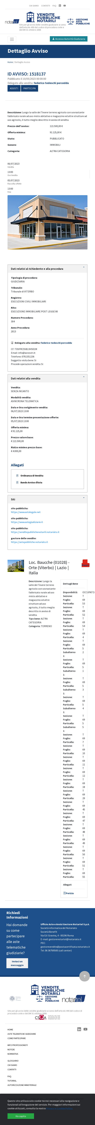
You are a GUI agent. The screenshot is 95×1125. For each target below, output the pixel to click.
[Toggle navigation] (12, 39)
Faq (9, 1076)
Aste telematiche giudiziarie (22, 1033)
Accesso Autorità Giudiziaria (68, 38)
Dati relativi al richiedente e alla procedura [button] (37, 269)
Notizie (11, 1049)
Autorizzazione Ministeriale (22, 1085)
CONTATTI (45, 5)
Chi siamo (12, 1065)
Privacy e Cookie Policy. (59, 1108)
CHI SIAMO (34, 5)
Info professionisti (18, 1045)
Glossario (13, 1060)
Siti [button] (13, 499)
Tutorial (12, 1080)
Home (10, 62)
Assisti (14, 88)
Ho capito (21, 1116)
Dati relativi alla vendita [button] (25, 378)
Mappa (85, 563)
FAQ (54, 5)
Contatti (12, 1069)
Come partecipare (17, 1038)
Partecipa (29, 88)
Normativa (13, 1053)
